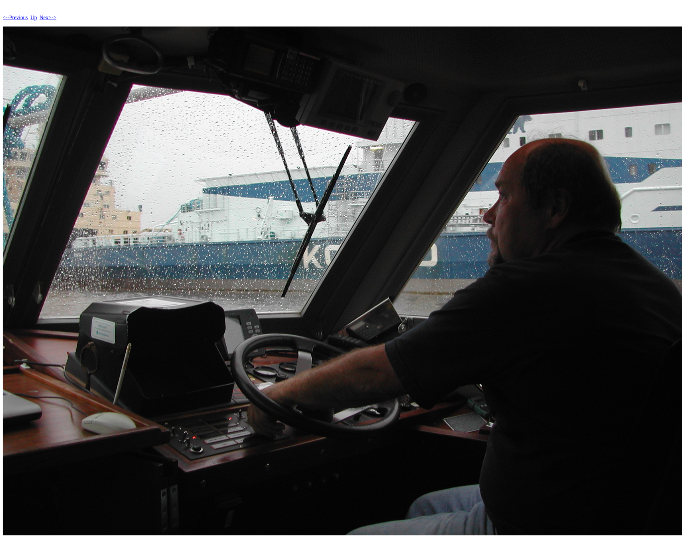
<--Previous (15, 17)
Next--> (47, 17)
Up (34, 17)
